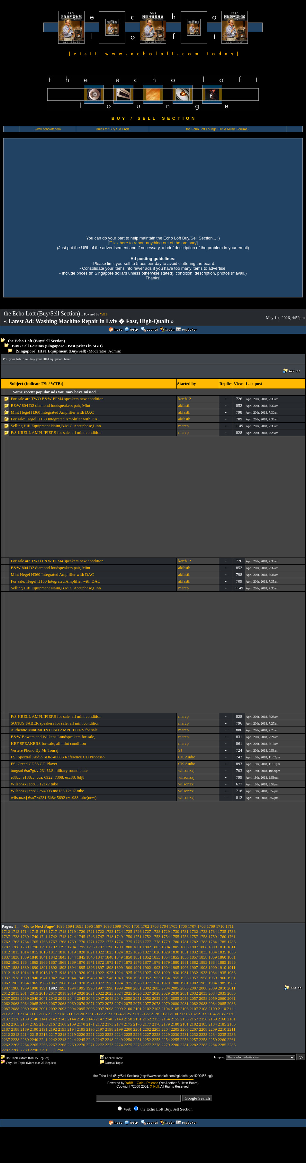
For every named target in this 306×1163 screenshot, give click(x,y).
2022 (100, 993)
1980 (175, 982)
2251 (137, 1039)
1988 (15, 988)
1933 (203, 972)
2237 (6, 1039)
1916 (43, 972)
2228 (156, 1034)
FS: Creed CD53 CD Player (34, 763)
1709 (211, 926)
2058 (203, 998)
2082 (194, 1003)
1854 (165, 957)
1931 (184, 972)
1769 (72, 941)
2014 (25, 993)
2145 (81, 1019)
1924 (118, 972)
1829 (165, 952)
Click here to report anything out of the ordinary (153, 242)
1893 (62, 967)
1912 (6, 972)
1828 (156, 952)
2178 (156, 1024)
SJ (180, 750)
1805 (175, 946)
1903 (156, 967)
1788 (15, 946)
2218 (62, 1034)
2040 (34, 998)
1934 (213, 972)
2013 (15, 993)
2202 (147, 1029)
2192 (53, 1029)
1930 (175, 972)
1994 (72, 988)
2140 (34, 1019)
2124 (117, 1013)
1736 (231, 931)
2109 (213, 1008)
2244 (72, 1039)
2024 (118, 993)
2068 (62, 1003)
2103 (156, 1008)
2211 (231, 1029)
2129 (164, 1013)
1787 (6, 946)
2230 (175, 1034)
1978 (156, 982)
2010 (222, 988)
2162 (6, 1024)
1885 (222, 962)
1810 (222, 946)
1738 (15, 936)
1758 (203, 936)
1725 (128, 931)
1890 (34, 967)
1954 (165, 977)
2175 (128, 1024)
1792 (53, 946)
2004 (165, 988)
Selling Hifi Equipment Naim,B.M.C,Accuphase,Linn (56, 425)
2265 (34, 1044)
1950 (128, 977)
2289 (25, 1049)
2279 (165, 1044)
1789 (25, 946)
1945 (81, 977)
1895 (81, 967)
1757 (194, 936)
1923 (109, 972)
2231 (184, 1034)
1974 (118, 982)
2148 (109, 1019)
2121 (89, 1013)
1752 (147, 936)
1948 (109, 977)
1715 (34, 931)
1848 (109, 957)
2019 (72, 993)
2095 (81, 1008)
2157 (194, 1019)
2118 (61, 1013)
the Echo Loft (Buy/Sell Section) (36, 340)
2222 (100, 1034)
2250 (128, 1039)
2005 (175, 988)
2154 (165, 1019)
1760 (222, 936)
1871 (90, 962)
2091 (43, 1008)
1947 (100, 977)
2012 (6, 993)
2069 (72, 1003)
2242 (53, 1039)
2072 (100, 1003)
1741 (43, 936)
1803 (156, 946)
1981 (184, 982)
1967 (53, 982)
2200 (128, 1029)
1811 (231, 946)
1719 (72, 931)
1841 (43, 957)
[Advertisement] (60, 186)
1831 (184, 952)
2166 (43, 1024)
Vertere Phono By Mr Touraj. (35, 750)
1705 (173, 926)
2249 (118, 1039)
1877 (147, 962)
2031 (184, 993)
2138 (15, 1019)
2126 (136, 1013)
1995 (81, 988)
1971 (90, 982)
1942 (53, 977)
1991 (43, 988)
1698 (107, 926)
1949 (118, 977)
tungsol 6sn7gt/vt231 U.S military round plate (49, 770)
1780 (175, 941)
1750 (128, 936)
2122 (98, 1013)
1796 (90, 946)
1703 (154, 926)
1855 (175, 957)
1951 (137, 977)
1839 (25, 957)
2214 (25, 1034)
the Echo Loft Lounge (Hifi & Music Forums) (217, 129)
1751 (137, 936)
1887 (6, 967)
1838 (15, 957)
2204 (165, 1029)
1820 (81, 952)
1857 (194, 957)
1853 (156, 957)
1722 (100, 931)
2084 (213, 1003)
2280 (175, 1044)
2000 (128, 988)
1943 (62, 977)
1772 (100, 941)
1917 (53, 972)
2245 (81, 1039)
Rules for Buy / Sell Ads (113, 129)
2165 (34, 1024)
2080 (175, 1003)
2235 (222, 1034)
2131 (183, 1013)
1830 (175, 952)
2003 (156, 988)
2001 (137, 988)
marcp (183, 425)
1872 (100, 962)
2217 (53, 1034)
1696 (89, 926)
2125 (127, 1013)
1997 (100, 988)
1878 (156, 962)
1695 (79, 926)
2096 (90, 1008)
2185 (222, 1024)
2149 (118, 1019)
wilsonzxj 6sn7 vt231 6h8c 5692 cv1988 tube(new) (53, 797)
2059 (213, 998)
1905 (175, 967)
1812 (6, 952)
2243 (62, 1039)
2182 (194, 1024)
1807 (194, 946)
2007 (194, 988)
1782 (194, 941)
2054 (165, 998)
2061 (231, 998)
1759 (213, 936)
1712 (6, 931)
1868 (62, 962)
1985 (222, 982)
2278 (156, 1044)
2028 (156, 993)
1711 (230, 926)
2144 (72, 1019)
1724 (118, 931)
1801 (137, 946)
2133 (202, 1013)
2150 (128, 1019)
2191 (43, 1029)
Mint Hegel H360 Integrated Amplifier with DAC (52, 412)
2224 (118, 1034)
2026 (137, 993)
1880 (175, 962)
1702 (145, 926)
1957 (194, 977)
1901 (137, 967)
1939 (25, 977)
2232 (194, 1034)
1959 (213, 977)
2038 (15, 998)
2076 (137, 1003)
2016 (43, 993)
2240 (34, 1039)
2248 (109, 1039)
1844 (72, 957)
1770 (81, 941)
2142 (53, 1019)
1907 (194, 967)
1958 (203, 977)
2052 (147, 998)
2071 (90, 1003)
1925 (128, 972)
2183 (203, 1024)
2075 (128, 1003)
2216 (43, 1034)
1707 (192, 926)
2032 (194, 993)
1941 (43, 977)
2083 (203, 1003)
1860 (222, 957)
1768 (62, 941)
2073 (109, 1003)
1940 (34, 977)
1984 (213, 982)
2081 (184, 1003)
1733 (203, 931)
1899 (118, 967)
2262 (6, 1044)
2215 (34, 1034)
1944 (72, 977)
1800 (128, 946)
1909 (213, 967)
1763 (15, 941)
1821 (90, 952)
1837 (6, 957)
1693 (60, 926)
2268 (62, 1044)
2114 (24, 1013)
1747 (100, 936)
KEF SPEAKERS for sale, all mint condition (48, 743)
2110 (222, 1008)
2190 (34, 1029)
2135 (221, 1013)
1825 (128, 952)
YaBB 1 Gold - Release (141, 1083)
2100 (128, 1008)
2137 (6, 1019)
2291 (43, 1049)
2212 (6, 1034)
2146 (90, 1019)
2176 (137, 1024)
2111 (231, 1008)
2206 (184, 1029)
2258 (203, 1039)
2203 (156, 1029)
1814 (25, 952)
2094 (72, 1008)
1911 (231, 967)
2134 (211, 1013)
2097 (100, 1008)
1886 (231, 962)
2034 (213, 993)
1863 (15, 962)
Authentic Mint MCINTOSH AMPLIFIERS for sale (54, 729)
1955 (175, 977)
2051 (137, 998)
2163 (15, 1024)
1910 (222, 967)
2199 (118, 1029)
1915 (34, 972)
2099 (118, 1008)
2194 (72, 1029)
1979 (165, 982)
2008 (203, 988)
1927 (147, 972)
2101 (137, 1008)
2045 (81, 998)
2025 (128, 993)
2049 (118, 998)
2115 (33, 1013)
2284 (213, 1044)
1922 (100, 972)
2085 (222, 1003)
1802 (147, 946)
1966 (43, 982)
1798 (109, 946)
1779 (165, 941)
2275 (128, 1044)
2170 (81, 1024)
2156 (184, 1019)
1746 (90, 936)
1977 (147, 982)
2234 (213, 1034)
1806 (184, 946)
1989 (25, 988)
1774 (118, 941)
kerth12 (184, 398)
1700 (126, 926)
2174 (118, 1024)
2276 (137, 1044)
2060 (222, 998)
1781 (184, 941)
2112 (6, 1013)
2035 (222, 993)
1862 (6, 962)
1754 (165, 936)
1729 (165, 931)
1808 (203, 946)
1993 (62, 988)
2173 (109, 1024)
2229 (165, 1034)
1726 (137, 931)
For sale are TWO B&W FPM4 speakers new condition (57, 398)
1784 (213, 941)
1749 (118, 936)
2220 (81, 1034)
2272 (100, 1044)
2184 (213, 1024)
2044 (72, 998)
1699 (117, 926)
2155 (175, 1019)
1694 (70, 926)
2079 (165, 1003)
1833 (203, 952)
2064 (25, 1003)
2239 (25, 1039)
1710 (220, 926)
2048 (109, 998)
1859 (213, 957)
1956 (184, 977)
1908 (203, 967)
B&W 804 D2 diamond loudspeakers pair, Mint (50, 405)
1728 (156, 931)
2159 (213, 1019)
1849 (118, 957)
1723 (109, 931)
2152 (147, 1019)
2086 (231, 1003)
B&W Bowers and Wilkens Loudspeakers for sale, (53, 736)
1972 (100, 982)
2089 (25, 1008)
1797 (100, 946)
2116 (43, 1013)
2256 (184, 1039)
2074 (118, 1003)
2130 (174, 1013)
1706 (182, 926)
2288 (15, 1049)
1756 (184, 936)
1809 (213, 946)
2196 (90, 1029)
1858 (203, 957)
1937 (6, 977)
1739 (25, 936)
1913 (15, 972)
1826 (137, 952)
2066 (43, 1003)
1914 (25, 972)
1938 (15, 977)
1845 (81, 957)
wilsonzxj (186, 770)
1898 (109, 967)
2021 (90, 993)
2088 (15, 1008)
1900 (128, 967)
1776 (137, 941)
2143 (62, 1019)
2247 (100, 1039)
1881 (184, 962)
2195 (81, 1029)
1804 (165, 946)
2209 (213, 1029)
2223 (109, 1034)
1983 (203, 982)
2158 (203, 1019)
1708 (201, 926)
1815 (34, 952)
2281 (184, 1044)
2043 (62, 998)
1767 (53, 941)
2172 (100, 1024)
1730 (175, 931)
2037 (6, 998)
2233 (203, 1034)
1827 (147, 952)
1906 (184, 967)
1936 (231, 972)
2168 (62, 1024)
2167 (53, 1024)
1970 (81, 982)
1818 (62, 952)
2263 (15, 1044)
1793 (62, 946)
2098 (109, 1008)
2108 (203, 1008)
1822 (100, 952)
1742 (53, 936)
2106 (184, 1008)
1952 (147, 977)
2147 (100, 1019)
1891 (43, 967)
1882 (194, 962)
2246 (90, 1039)
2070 (81, 1003)
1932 (194, 972)
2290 (34, 1049)
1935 (222, 972)
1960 (222, 977)
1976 (137, 982)
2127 (145, 1013)
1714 (25, 931)
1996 (90, 988)
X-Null (154, 1086)
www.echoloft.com (48, 129)
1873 (109, 962)
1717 (53, 931)
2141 (43, 1019)
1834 (213, 952)
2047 (100, 998)
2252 (147, 1039)
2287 (6, 1049)
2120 (80, 1013)
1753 (156, 936)
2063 (15, 1003)
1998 (109, 988)
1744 (72, 936)
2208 (203, 1029)
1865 (34, 962)
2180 (175, 1024)
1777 (147, 941)
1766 (43, 941)
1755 (175, 936)
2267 (53, 1044)
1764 (25, 941)
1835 (222, 952)
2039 (25, 998)
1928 (156, 972)
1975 (128, 982)
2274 (118, 1044)
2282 (194, 1044)
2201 (137, 1029)
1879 (165, 962)
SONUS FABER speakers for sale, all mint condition (55, 723)
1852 (147, 957)
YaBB (104, 314)
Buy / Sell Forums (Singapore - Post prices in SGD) (57, 345)
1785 (222, 941)
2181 (184, 1024)
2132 (192, 1013)
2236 (231, 1034)
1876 (137, 962)
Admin (114, 351)
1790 (34, 946)
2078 (156, 1003)
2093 (62, 1008)
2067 (53, 1003)
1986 (231, 982)
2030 (175, 993)
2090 (34, 1008)
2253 (156, 1039)
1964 (25, 982)
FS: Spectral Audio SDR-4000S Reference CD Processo (58, 757)
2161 (231, 1019)
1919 (72, 972)
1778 (156, 941)
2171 (90, 1024)
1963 (15, 982)
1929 (165, 972)
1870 (81, 962)
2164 (25, 1024)
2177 (147, 1024)
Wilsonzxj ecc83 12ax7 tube (34, 784)
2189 (25, 1029)
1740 (34, 936)
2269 (72, 1044)
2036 (231, 993)
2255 (175, 1039)
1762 (6, 941)
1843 (62, 957)
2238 (15, 1039)
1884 (213, 962)
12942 (60, 1049)
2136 (230, 1013)
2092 (53, 1008)
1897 (100, 967)
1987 (6, 988)
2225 (128, 1034)
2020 (81, 993)
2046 (90, 998)
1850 (128, 957)
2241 (43, 1039)
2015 (34, 993)
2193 (62, 1029)
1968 (62, 982)
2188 (15, 1029)
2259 (213, 1039)
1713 (15, 931)
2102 (147, 1008)
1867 (53, 962)
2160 (222, 1019)
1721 (90, 931)
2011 (231, 988)
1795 (81, 946)
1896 (90, 967)
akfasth (184, 405)
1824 (118, 952)
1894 (72, 967)
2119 (70, 1013)
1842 (53, 957)
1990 (34, 988)
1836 (231, 952)
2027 (147, 993)
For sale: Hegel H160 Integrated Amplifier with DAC (55, 419)
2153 (156, 1019)
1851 (137, 957)
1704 (164, 926)
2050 (128, 998)
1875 (128, 962)
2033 (203, 993)
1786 (231, 941)
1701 (135, 926)
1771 (90, 941)
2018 (62, 993)
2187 (6, 1029)
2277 (147, 1044)
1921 (90, 972)
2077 (147, 1003)
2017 (53, 993)
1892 (53, 967)
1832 (194, 952)
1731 (184, 931)
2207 (194, 1029)
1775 (128, 941)
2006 (184, 988)
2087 (6, 1008)
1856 (184, 957)
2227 (147, 1034)
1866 (43, 962)
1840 (34, 957)
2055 (175, 998)
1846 (90, 957)
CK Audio (186, 757)
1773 (109, 941)
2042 (53, 998)
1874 (118, 962)
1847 (100, 957)
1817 (53, 952)
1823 (109, 952)
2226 (137, 1034)
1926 (137, 972)
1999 (118, 988)
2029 (165, 993)
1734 (213, 931)
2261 (231, 1039)
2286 (231, 1044)
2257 (194, 1039)
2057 (194, 998)
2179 (165, 1024)
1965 (34, 982)
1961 (231, 977)
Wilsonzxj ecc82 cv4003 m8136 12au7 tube (47, 790)
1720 (81, 931)
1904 (165, 967)
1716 (43, 931)
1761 (231, 936)
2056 (184, 998)
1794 (72, 946)
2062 (6, 1003)
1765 (34, 941)
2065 (34, 1003)
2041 (43, 998)
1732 (194, 931)
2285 (222, 1044)
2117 (52, 1013)
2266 (43, 1044)
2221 (90, 1034)
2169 (72, 1024)
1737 (6, 936)
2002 (147, 988)
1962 (6, 982)
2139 (25, 1019)
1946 (90, 977)
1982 (194, 982)
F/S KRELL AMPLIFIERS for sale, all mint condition (56, 432)
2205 (175, 1029)
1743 (62, 936)
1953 (156, 977)
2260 (222, 1039)
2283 (203, 1044)
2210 (222, 1029)
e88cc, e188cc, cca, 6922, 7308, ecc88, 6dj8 (48, 777)
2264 (25, 1044)
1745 (81, 936)
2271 (90, 1044)
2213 (15, 1034)
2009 (213, 988)
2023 (109, 993)
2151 (137, 1019)
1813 (15, 952)
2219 (72, 1034)
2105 (175, 1008)
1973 (109, 982)
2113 (15, 1013)
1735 (222, 931)
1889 (25, 967)
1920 (81, 972)
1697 (98, 926)
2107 (194, 1008)
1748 (109, 936)
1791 (43, 946)
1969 (72, 982)
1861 (231, 957)
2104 (165, 1008)
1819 (72, 952)
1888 (15, 967)
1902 (147, 967)
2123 (108, 1013)
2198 (109, 1029)
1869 (72, 962)
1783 (203, 941)
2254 (165, 1039)
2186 (231, 1024)
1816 (43, 952)
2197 (100, 1029)
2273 (109, 1044)
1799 (118, 946)
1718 (62, 931)
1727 (147, 931)
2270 (81, 1044)
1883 (203, 962)
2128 (155, 1013)
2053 (156, 998)
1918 (62, 972)
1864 (25, 962)
